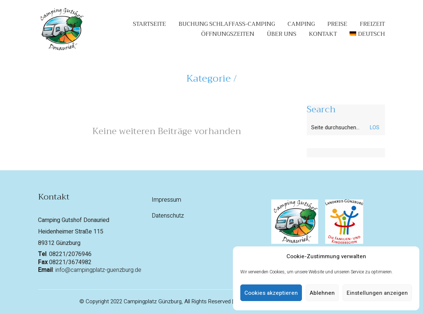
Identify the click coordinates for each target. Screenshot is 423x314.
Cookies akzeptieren (271, 293)
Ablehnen (322, 293)
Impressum (166, 200)
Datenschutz (168, 216)
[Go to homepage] (61, 29)
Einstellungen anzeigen (377, 293)
